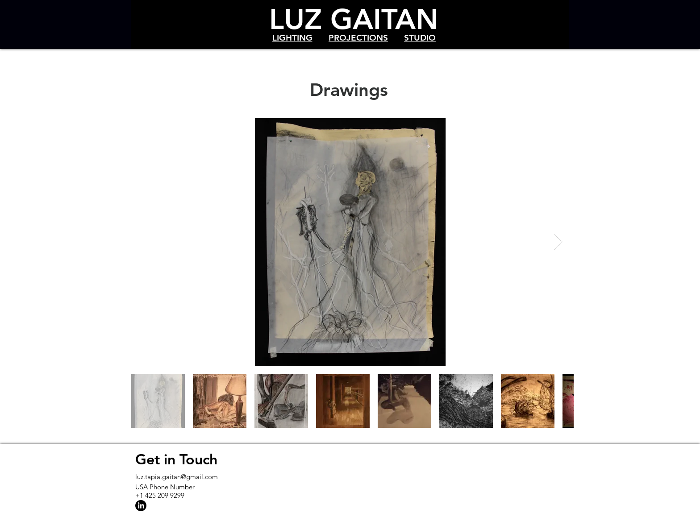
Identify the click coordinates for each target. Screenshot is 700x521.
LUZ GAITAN (353, 19)
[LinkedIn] (140, 505)
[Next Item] (558, 242)
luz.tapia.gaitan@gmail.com (176, 476)
